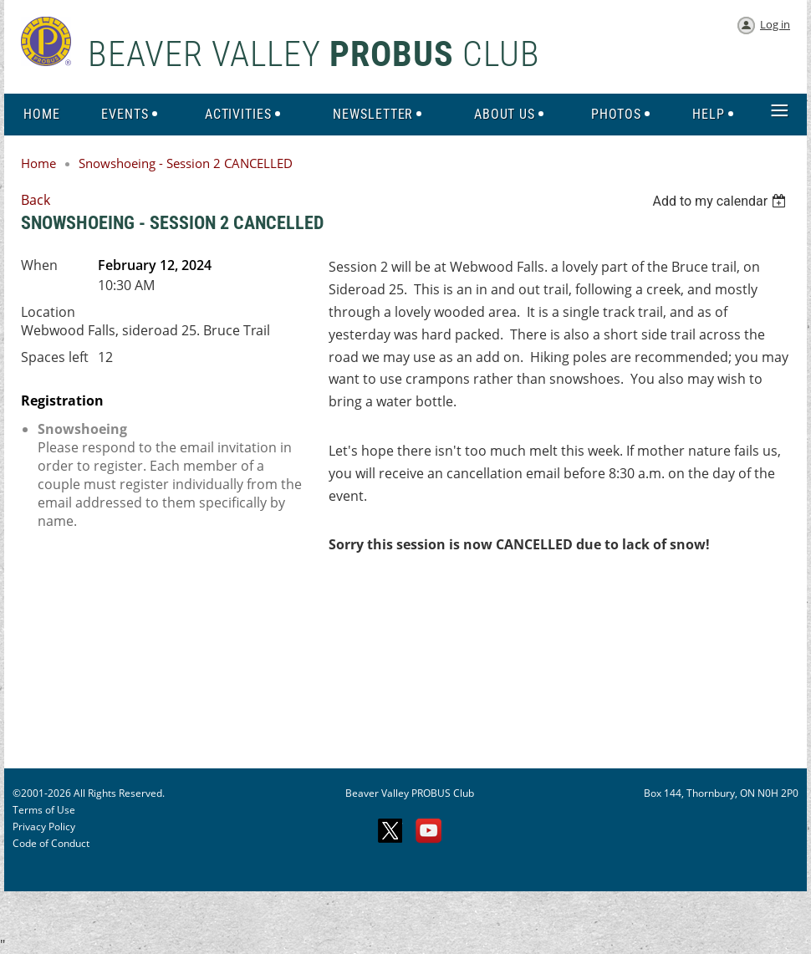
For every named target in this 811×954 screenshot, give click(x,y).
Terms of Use (44, 810)
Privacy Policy (44, 826)
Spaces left (55, 357)
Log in (775, 24)
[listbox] (721, 201)
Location (48, 312)
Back (35, 200)
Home (38, 163)
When (39, 265)
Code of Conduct (51, 843)
